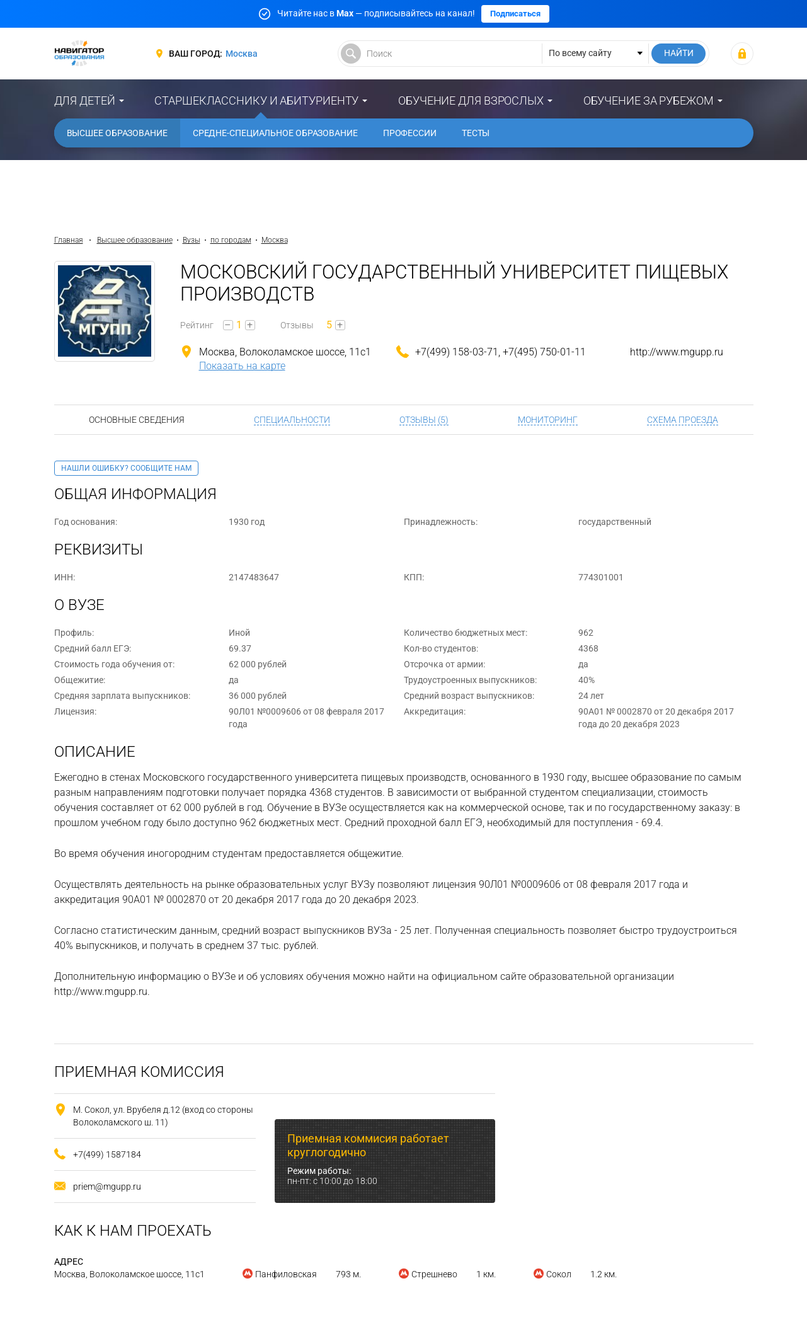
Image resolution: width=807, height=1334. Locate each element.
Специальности (292, 420)
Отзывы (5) (424, 420)
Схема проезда (682, 420)
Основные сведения (137, 420)
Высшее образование (117, 133)
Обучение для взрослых (471, 100)
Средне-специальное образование (275, 133)
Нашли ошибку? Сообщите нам (126, 468)
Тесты (476, 133)
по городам (230, 240)
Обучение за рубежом (648, 100)
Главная (68, 240)
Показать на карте (242, 366)
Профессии (410, 133)
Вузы (191, 240)
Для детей (84, 100)
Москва (242, 54)
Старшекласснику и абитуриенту (256, 100)
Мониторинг (548, 420)
